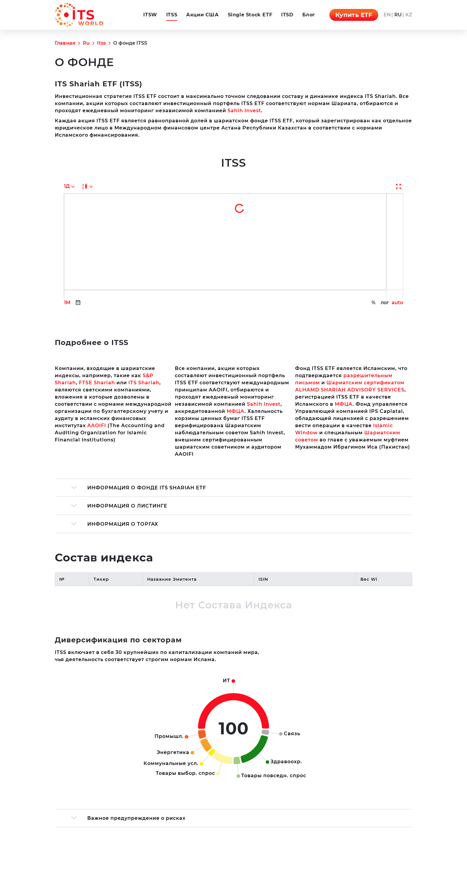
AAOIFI (96, 347)
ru (398, 15)
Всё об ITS (396, 827)
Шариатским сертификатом (365, 304)
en (387, 15)
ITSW (150, 15)
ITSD (287, 15)
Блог (308, 15)
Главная (65, 43)
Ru (86, 43)
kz (408, 15)
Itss (101, 43)
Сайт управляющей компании (325, 827)
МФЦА (236, 332)
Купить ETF (353, 15)
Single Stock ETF (250, 15)
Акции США (202, 15)
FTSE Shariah (97, 304)
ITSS (171, 15)
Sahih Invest (144, 154)
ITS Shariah (143, 304)
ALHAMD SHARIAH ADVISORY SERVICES (349, 311)
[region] (233, 502)
